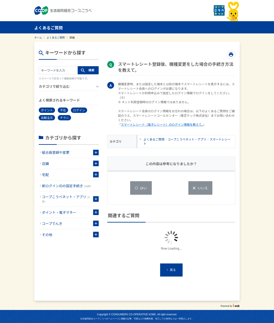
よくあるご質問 (56, 37)
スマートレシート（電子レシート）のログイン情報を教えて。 (162, 124)
